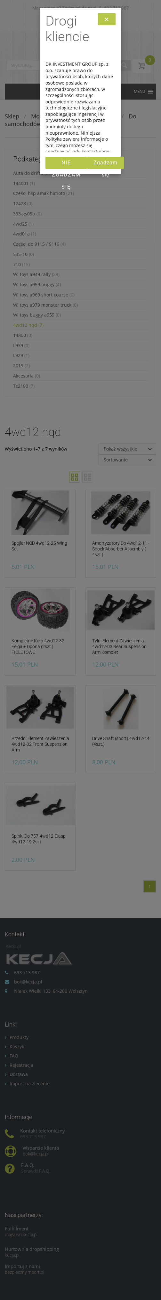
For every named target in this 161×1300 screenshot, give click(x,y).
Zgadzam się (105, 164)
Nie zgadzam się (66, 164)
